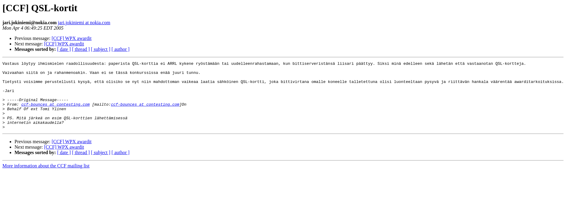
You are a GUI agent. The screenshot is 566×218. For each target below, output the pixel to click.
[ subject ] (100, 49)
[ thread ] (81, 49)
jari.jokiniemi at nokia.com (84, 22)
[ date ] (64, 49)
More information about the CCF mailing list (45, 179)
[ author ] (121, 49)
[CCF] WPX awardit (72, 38)
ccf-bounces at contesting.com (55, 113)
